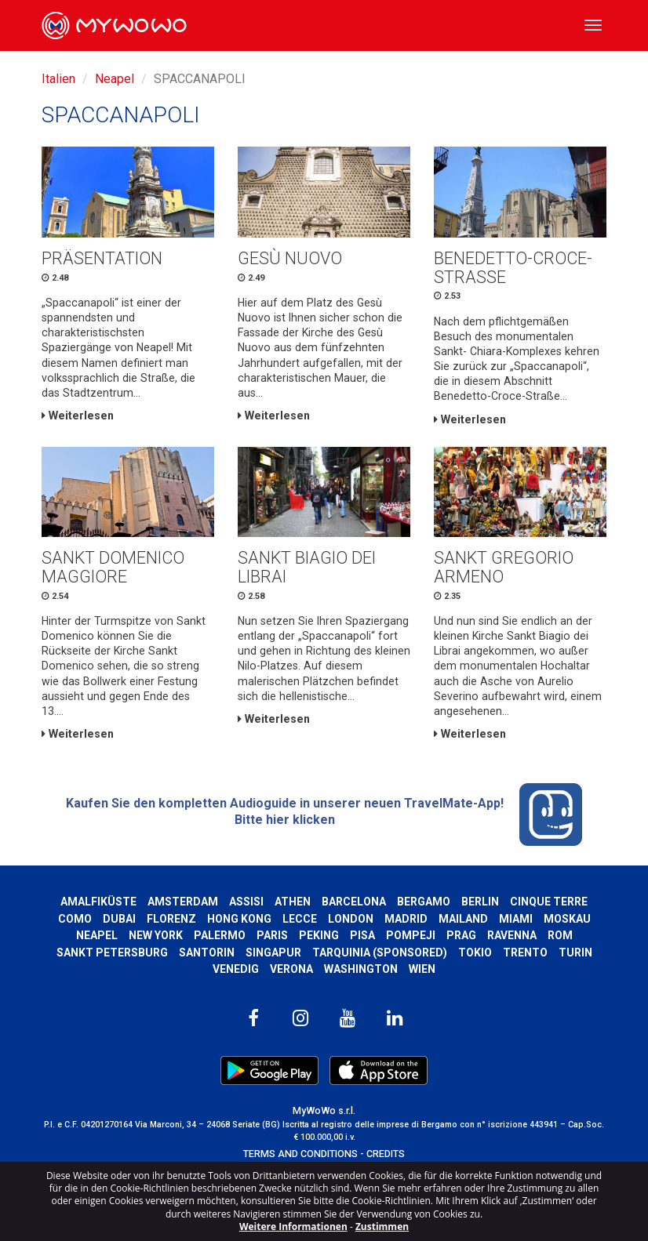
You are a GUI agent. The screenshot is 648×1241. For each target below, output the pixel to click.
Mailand (463, 919)
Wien (422, 969)
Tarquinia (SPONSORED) (379, 952)
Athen (293, 901)
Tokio (475, 952)
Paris (272, 935)
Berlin (480, 901)
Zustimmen (382, 1226)
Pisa (362, 935)
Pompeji (410, 935)
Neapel (114, 78)
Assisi (246, 901)
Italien (58, 78)
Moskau (567, 919)
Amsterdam (182, 901)
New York (156, 935)
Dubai (119, 919)
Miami (516, 919)
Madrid (406, 919)
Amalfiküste (98, 901)
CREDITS (385, 1153)
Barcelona (354, 901)
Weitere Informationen (293, 1226)
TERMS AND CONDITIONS (300, 1153)
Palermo (220, 935)
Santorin (207, 952)
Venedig (236, 969)
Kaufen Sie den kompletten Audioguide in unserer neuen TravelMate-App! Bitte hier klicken (324, 814)
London (350, 919)
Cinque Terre (549, 901)
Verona (291, 969)
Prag (461, 935)
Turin (575, 952)
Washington (361, 969)
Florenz (171, 919)
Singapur (273, 952)
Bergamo (423, 901)
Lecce (299, 919)
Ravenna (512, 935)
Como (75, 919)
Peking (319, 935)
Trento (525, 952)
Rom (560, 935)
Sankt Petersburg (112, 952)
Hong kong (239, 919)
